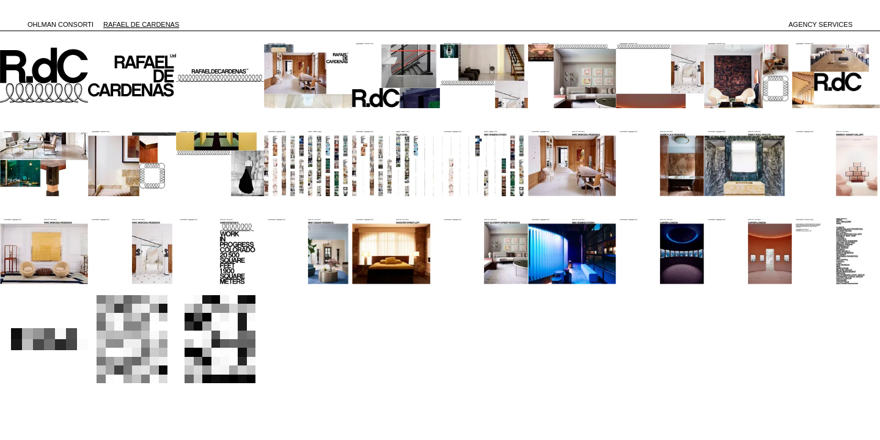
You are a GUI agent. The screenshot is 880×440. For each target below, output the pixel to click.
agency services (820, 24)
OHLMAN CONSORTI (61, 24)
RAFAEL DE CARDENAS (141, 24)
